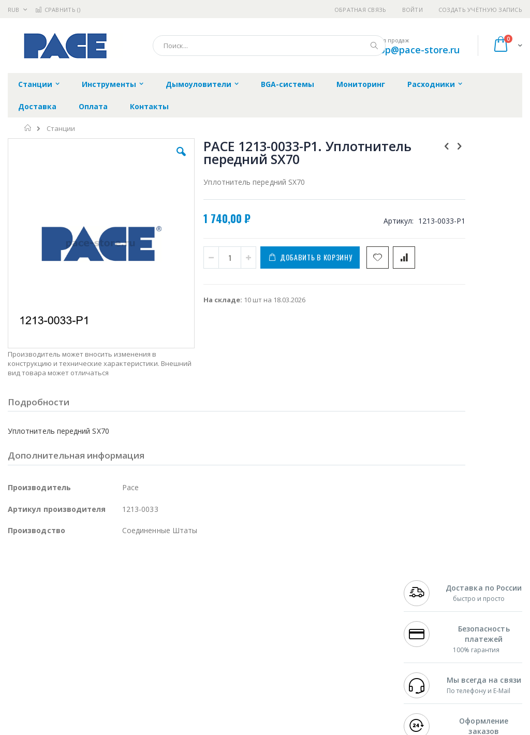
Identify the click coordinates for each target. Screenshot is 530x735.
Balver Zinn (25, 624)
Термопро (123, 594)
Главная (28, 128)
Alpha (62, 624)
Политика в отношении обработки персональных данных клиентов (242, 630)
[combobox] (269, 45)
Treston (20, 665)
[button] (152, 159)
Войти (412, 9)
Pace (89, 584)
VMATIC (130, 665)
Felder (91, 624)
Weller (117, 584)
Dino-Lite (89, 645)
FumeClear (49, 594)
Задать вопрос (209, 654)
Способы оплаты (344, 634)
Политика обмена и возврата (233, 604)
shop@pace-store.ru (414, 49)
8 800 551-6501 (432, 624)
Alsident (149, 584)
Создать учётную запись (480, 9)
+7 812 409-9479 (429, 594)
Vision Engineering (37, 645)
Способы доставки (347, 614)
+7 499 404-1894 (429, 584)
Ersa (45, 584)
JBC (66, 584)
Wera (88, 685)
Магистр (21, 604)
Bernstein (23, 685)
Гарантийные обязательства (232, 584)
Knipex (59, 685)
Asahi (119, 624)
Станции (61, 128)
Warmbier (57, 665)
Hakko (18, 584)
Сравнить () (58, 9)
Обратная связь (360, 9)
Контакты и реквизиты (336, 589)
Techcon (96, 665)
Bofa (15, 594)
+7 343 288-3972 (429, 614)
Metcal (86, 594)
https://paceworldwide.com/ (209, 727)
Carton (123, 645)
